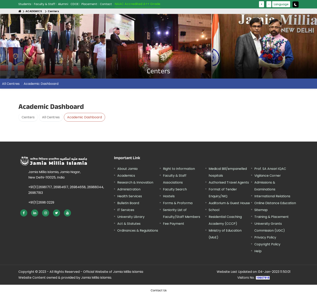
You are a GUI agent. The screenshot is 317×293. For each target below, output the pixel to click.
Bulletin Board (128, 203)
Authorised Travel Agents (229, 182)
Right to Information (179, 168)
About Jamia (127, 168)
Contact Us (159, 290)
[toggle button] (296, 4)
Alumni (63, 4)
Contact (106, 4)
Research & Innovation (135, 182)
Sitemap (261, 210)
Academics (126, 175)
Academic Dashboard (41, 83)
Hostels (169, 196)
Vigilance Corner (267, 175)
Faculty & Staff (44, 4)
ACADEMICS (33, 11)
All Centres (11, 83)
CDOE (75, 4)
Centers (53, 11)
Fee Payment (173, 223)
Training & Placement (271, 216)
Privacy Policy (265, 237)
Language (281, 4)
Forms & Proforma (177, 203)
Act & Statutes (129, 223)
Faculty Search (175, 189)
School (214, 210)
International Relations (272, 196)
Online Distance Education (275, 203)
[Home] (19, 11)
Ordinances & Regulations (137, 230)
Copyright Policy (267, 244)
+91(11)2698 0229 (41, 202)
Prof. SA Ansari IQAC (270, 168)
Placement (89, 4)
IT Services (125, 210)
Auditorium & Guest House (229, 203)
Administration (129, 189)
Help (258, 251)
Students (24, 4)
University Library (131, 216)
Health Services (129, 196)
